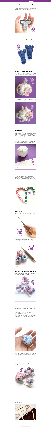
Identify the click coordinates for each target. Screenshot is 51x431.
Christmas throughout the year (22, 172)
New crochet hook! (19, 211)
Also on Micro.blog (31, 1)
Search (27, 1)
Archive (25, 1)
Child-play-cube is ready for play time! (24, 71)
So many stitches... (19, 393)
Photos (20, 1)
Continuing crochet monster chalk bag (24, 4)
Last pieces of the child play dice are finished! (25, 271)
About (22, 1)
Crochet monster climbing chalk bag (23, 39)
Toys (16, 304)
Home (18, 1)
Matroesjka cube (18, 130)
